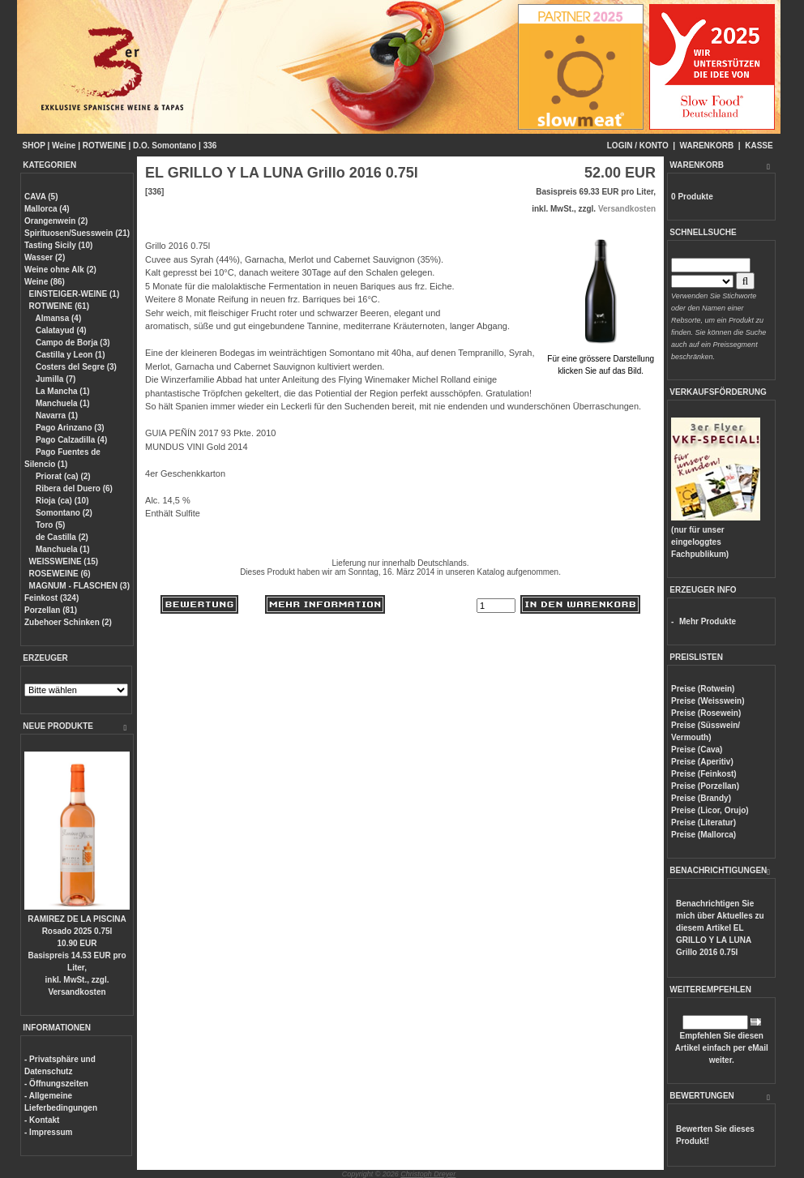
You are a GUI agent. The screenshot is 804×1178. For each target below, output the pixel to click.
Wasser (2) (44, 257)
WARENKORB (707, 145)
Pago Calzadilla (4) (70, 439)
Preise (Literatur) (703, 822)
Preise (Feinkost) (704, 773)
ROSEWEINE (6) (60, 573)
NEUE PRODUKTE (58, 726)
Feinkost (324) (51, 597)
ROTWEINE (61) (59, 306)
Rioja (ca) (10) (60, 500)
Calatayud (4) (60, 330)
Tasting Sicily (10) (58, 245)
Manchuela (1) (61, 403)
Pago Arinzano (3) (68, 427)
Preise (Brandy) (701, 798)
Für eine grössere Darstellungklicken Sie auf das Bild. (600, 358)
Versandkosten (76, 991)
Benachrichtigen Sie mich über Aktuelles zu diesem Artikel (720, 928)
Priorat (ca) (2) (62, 476)
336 (210, 145)
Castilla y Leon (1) (69, 354)
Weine (63, 145)
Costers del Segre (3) (75, 366)
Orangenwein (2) (56, 220)
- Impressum (48, 1132)
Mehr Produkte (707, 621)
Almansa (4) (57, 318)
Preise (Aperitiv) (702, 761)
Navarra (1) (55, 415)
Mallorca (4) (47, 208)
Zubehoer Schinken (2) (68, 622)
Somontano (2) (62, 512)
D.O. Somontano (164, 145)
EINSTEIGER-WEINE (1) (74, 293)
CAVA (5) (41, 196)
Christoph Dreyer (427, 1174)
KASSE (758, 145)
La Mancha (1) (61, 391)
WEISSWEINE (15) (64, 561)
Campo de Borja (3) (71, 342)
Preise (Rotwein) (702, 688)
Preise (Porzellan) (705, 786)
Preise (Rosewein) (706, 713)
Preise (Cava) (696, 749)
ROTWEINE (104, 145)
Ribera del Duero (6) (73, 488)
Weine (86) (44, 281)
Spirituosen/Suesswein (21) (77, 233)
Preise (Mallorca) (703, 834)
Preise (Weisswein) (707, 700)
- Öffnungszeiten (56, 1083)
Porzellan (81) (50, 610)
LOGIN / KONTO (638, 145)
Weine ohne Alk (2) (60, 269)
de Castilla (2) (60, 537)
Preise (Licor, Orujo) (710, 810)
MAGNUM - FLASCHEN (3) (79, 585)
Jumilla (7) (54, 379)
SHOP (34, 145)
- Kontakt (41, 1120)
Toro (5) (49, 524)
